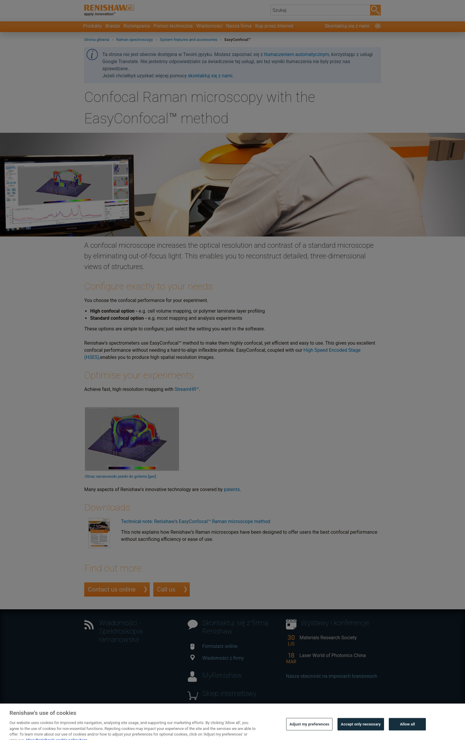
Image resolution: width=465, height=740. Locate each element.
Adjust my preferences (309, 731)
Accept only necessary (360, 731)
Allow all (407, 731)
